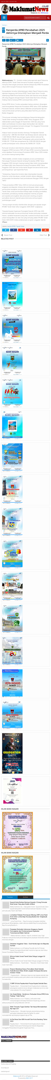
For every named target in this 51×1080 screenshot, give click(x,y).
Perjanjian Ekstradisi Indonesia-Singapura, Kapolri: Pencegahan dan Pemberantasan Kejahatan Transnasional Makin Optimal (26, 931)
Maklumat (16, 1076)
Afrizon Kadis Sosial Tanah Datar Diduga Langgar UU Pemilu (27, 957)
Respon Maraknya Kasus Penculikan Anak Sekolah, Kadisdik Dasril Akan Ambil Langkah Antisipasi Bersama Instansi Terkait (28, 971)
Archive (25, 897)
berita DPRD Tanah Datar (15, 226)
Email (19, 40)
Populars (10, 897)
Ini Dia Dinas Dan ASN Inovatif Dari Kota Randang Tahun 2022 (28, 1020)
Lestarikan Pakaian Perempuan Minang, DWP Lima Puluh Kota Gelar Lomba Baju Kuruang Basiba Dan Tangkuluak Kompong (29, 917)
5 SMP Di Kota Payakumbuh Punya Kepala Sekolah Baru (28, 983)
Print (12, 40)
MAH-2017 (29, 1078)
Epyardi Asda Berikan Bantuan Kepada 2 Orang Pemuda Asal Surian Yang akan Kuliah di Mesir (28, 903)
